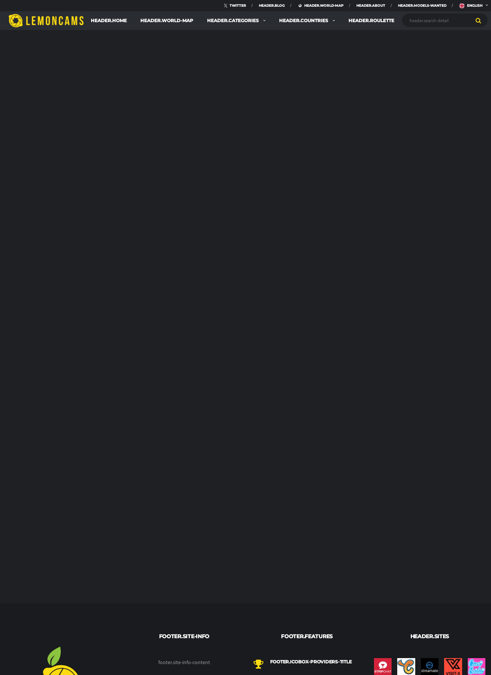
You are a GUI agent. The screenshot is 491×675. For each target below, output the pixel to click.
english (470, 4)
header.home (109, 20)
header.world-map (166, 20)
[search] (478, 20)
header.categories (233, 20)
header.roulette (371, 20)
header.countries (304, 20)
